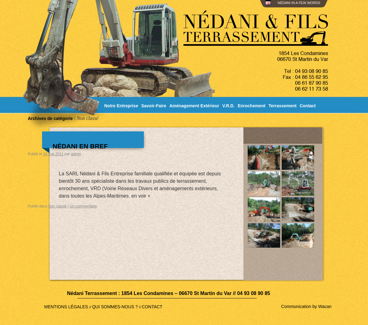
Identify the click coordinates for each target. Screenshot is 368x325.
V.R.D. (228, 105)
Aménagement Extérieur (194, 105)
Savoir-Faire (153, 105)
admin (76, 154)
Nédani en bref (80, 146)
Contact (308, 105)
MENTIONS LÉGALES (66, 306)
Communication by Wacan (306, 306)
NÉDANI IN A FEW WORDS (298, 3)
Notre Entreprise (121, 105)
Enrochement (251, 105)
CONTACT (152, 306)
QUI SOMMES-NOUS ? (115, 306)
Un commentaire (83, 206)
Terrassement (282, 105)
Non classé (57, 206)
